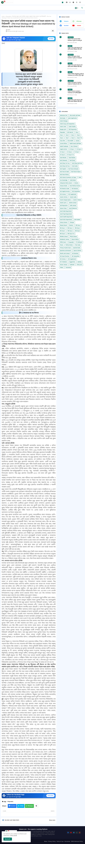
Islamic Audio (73, 197)
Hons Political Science (75, 185)
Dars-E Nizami (74, 146)
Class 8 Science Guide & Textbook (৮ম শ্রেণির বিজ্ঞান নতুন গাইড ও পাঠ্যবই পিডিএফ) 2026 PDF (75, 93)
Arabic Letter (63, 126)
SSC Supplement (72, 259)
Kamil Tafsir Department (66, 219)
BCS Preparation (73, 129)
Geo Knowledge (64, 180)
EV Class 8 (62, 154)
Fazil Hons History (64, 174)
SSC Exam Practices (64, 256)
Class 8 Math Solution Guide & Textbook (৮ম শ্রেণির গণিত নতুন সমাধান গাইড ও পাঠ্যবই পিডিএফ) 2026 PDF (76, 76)
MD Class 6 (70, 231)
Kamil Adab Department (66, 211)
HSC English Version (65, 191)
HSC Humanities (76, 191)
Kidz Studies (77, 219)
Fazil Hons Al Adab (64, 171)
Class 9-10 (79, 138)
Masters (71, 225)
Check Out (13, 835)
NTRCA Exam (63, 242)
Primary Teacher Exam (65, 247)
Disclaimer (67, 841)
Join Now (51, 38)
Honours (76, 183)
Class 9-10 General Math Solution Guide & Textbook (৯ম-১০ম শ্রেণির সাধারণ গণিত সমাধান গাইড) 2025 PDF (75, 41)
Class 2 (61, 135)
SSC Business (75, 253)
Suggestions (72, 262)
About (45, 841)
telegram (66, 21)
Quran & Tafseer (77, 250)
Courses (77, 140)
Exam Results (63, 157)
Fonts (80, 177)
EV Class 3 (71, 149)
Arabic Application (72, 118)
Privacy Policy (52, 841)
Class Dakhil (70, 140)
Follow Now (50, 795)
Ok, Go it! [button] (7, 839)
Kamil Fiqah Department (66, 214)
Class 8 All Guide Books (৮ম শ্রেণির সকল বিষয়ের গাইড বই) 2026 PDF (75, 66)
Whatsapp (30, 806)
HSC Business (75, 188)
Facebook (13, 806)
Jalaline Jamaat (73, 202)
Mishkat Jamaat (64, 236)
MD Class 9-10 (71, 233)
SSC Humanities (75, 256)
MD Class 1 (78, 225)
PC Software (79, 242)
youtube (79, 25)
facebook (66, 25)
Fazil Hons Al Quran (76, 171)
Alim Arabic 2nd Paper (75, 115)
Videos (61, 267)
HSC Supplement (72, 194)
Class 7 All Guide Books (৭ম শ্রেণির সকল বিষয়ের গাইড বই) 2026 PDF (75, 49)
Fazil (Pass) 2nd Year (77, 163)
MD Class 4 (77, 228)
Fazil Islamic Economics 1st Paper (68, 177)
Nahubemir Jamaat (64, 239)
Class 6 (61, 138)
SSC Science (63, 259)
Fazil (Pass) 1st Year (65, 163)
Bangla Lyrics (63, 129)
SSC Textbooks (63, 262)
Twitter (22, 806)
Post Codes (77, 245)
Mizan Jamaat (73, 236)
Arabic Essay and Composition (67, 123)
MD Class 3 (70, 228)
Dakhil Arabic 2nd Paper (75, 143)
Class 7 (67, 138)
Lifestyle (72, 222)
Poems (61, 245)
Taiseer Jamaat (63, 264)
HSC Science (63, 194)
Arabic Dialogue (64, 121)
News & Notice (75, 239)
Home (3, 16)
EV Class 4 (79, 149)
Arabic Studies (72, 126)
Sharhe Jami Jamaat (65, 253)
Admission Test (63, 115)
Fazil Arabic (75, 166)
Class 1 (77, 132)
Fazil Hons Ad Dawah (73, 169)
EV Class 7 (76, 152)
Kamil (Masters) (73, 208)
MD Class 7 (77, 231)
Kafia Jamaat (73, 205)
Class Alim (62, 140)
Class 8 (73, 138)
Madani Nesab (63, 225)
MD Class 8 (62, 233)
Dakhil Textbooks (64, 146)
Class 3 (67, 135)
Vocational (68, 267)
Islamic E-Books (77, 200)
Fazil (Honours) (63, 160)
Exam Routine (72, 157)
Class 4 (73, 135)
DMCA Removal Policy (77, 841)
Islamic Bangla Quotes (65, 200)
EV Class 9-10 (70, 154)
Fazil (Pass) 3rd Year (65, 166)
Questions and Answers (65, 250)
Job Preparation (64, 205)
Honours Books (63, 185)
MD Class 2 (62, 228)
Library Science (63, 222)
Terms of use (60, 841)
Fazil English (63, 169)
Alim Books (62, 118)
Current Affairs (63, 143)
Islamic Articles (64, 197)
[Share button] (36, 806)
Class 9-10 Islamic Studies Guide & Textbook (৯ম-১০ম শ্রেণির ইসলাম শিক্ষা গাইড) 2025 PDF (75, 85)
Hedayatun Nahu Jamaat (66, 183)
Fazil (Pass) (72, 160)
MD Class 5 (62, 231)
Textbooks (72, 264)
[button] (82, 7)
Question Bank (76, 247)
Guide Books (73, 180)
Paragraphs (71, 242)
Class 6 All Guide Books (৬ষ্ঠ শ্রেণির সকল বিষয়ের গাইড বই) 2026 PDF (75, 101)
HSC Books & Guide (64, 188)
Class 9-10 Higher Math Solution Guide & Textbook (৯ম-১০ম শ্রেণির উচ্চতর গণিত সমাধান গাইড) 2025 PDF (75, 58)
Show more (52, 820)
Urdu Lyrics (79, 264)
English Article (63, 149)
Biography (8, 16)
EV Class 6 (69, 152)
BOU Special (70, 132)
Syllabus (79, 262)
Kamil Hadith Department (66, 216)
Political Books (69, 245)
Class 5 (78, 135)
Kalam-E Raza (63, 208)
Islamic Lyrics (63, 202)
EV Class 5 (62, 152)
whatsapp (78, 21)
